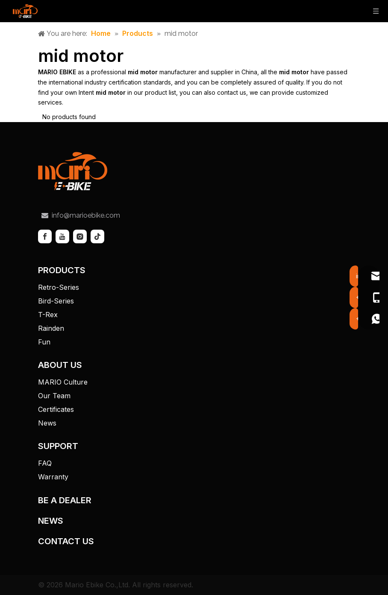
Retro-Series (58, 287)
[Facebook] (45, 236)
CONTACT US (66, 541)
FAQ (45, 463)
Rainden (51, 328)
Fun (44, 342)
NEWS (50, 521)
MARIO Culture (63, 382)
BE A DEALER (64, 500)
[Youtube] (62, 236)
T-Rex (48, 314)
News (47, 423)
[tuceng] (72, 171)
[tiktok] (97, 236)
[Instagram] (80, 236)
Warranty (53, 476)
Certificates (56, 409)
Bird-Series (56, 301)
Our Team (54, 395)
